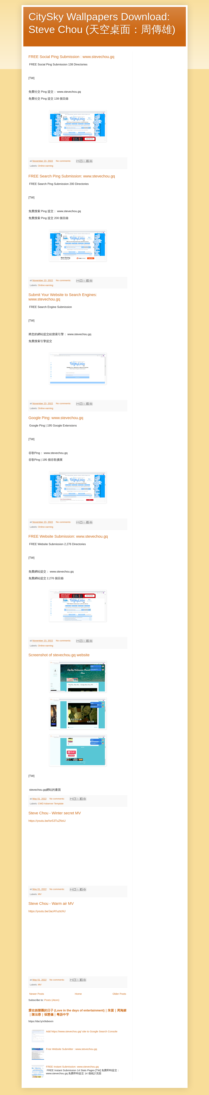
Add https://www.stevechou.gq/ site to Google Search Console (81, 1031)
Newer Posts (36, 993)
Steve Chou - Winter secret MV (55, 813)
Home (78, 993)
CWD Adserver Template (51, 803)
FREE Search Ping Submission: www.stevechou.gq (72, 176)
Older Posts (119, 993)
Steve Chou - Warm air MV (51, 903)
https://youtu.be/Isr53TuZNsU (47, 820)
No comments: (64, 161)
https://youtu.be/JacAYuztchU (47, 911)
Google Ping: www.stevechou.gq (56, 418)
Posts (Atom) (51, 1000)
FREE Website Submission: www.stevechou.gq (68, 536)
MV (39, 894)
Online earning (45, 165)
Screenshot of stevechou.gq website (59, 655)
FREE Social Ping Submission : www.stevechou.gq (71, 57)
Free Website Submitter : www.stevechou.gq (71, 1049)
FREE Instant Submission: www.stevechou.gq (72, 1066)
